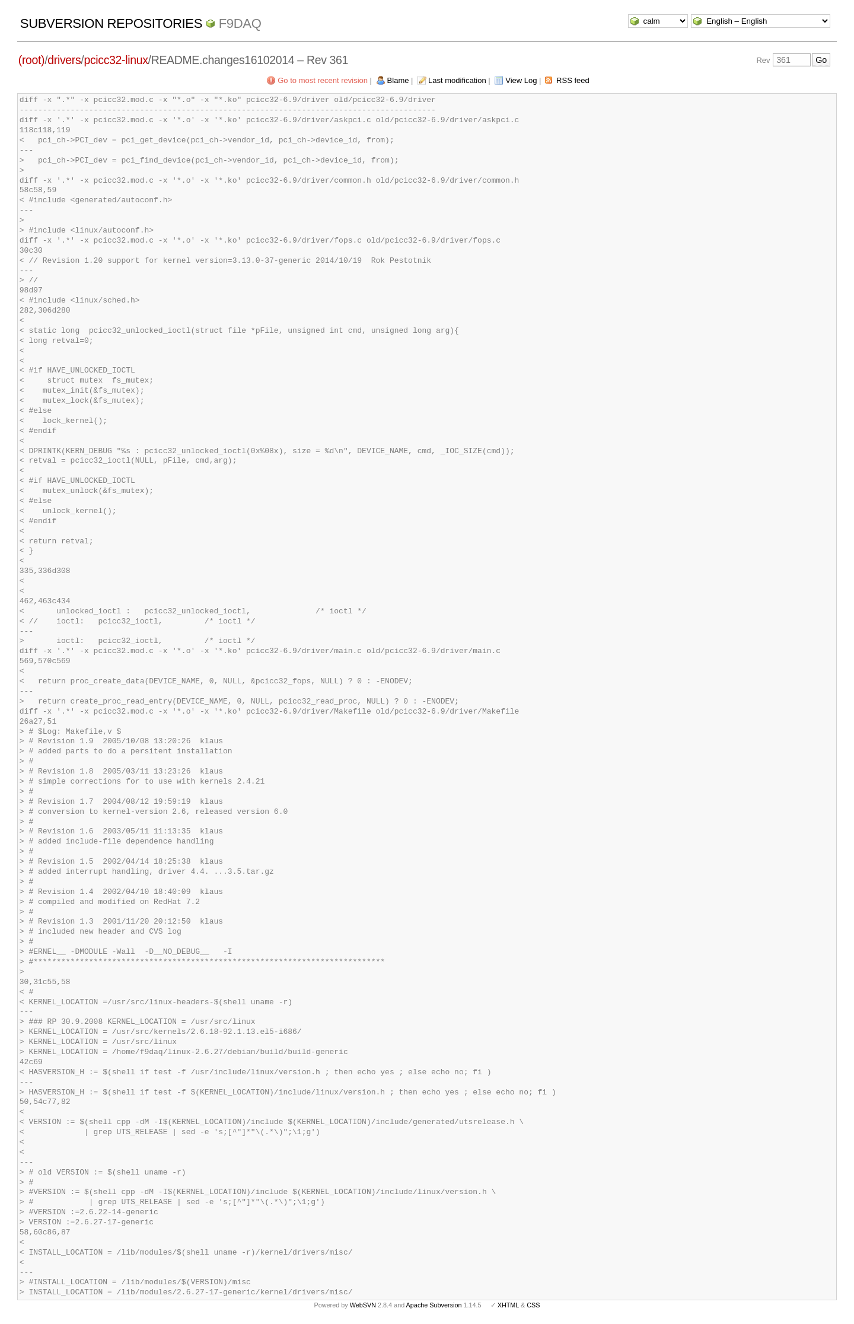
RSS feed (572, 80)
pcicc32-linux (116, 59)
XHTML (508, 1305)
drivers (64, 59)
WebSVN (363, 1305)
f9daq (240, 23)
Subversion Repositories (111, 23)
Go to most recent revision (323, 80)
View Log (521, 80)
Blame (398, 80)
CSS (533, 1305)
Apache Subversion (434, 1305)
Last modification (457, 80)
